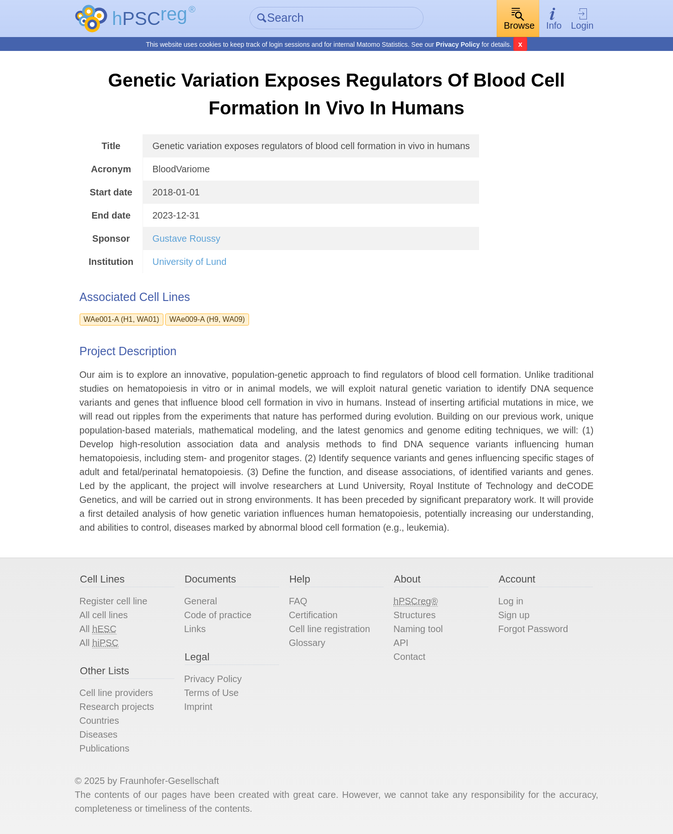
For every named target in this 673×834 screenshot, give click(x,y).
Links (195, 629)
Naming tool (418, 629)
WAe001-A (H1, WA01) (121, 319)
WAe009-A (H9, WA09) (207, 319)
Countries (99, 720)
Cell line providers (116, 693)
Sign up (514, 615)
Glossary (307, 643)
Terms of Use (211, 693)
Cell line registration (329, 629)
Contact (409, 657)
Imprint (198, 707)
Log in (510, 601)
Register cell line (114, 601)
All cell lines (104, 615)
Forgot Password (533, 629)
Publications (105, 748)
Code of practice (218, 615)
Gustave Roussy (186, 238)
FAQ (298, 601)
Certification (313, 615)
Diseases (99, 734)
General (200, 601)
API (400, 643)
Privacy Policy (458, 44)
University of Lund (189, 262)
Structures (414, 615)
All (98, 629)
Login (582, 19)
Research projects (117, 707)
